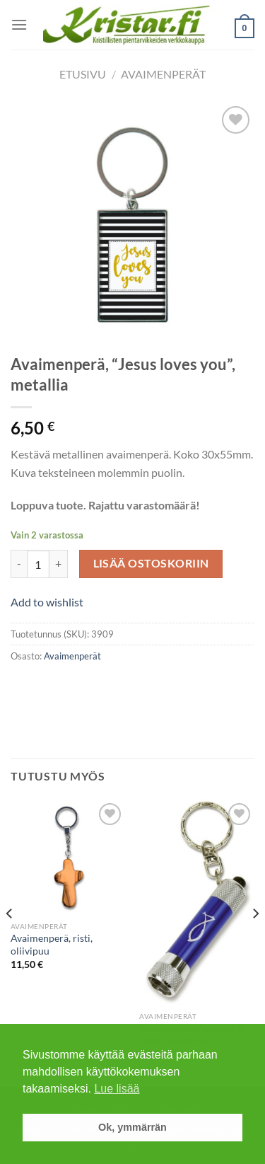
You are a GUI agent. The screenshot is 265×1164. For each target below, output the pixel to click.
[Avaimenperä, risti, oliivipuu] (68, 857)
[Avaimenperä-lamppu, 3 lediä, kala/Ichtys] (196, 902)
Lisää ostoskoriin (151, 563)
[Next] (255, 942)
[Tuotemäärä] (38, 564)
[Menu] (19, 24)
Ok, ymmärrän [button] (132, 1127)
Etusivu (82, 74)
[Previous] (10, 942)
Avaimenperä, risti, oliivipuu (52, 945)
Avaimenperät (163, 74)
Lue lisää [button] (116, 1089)
